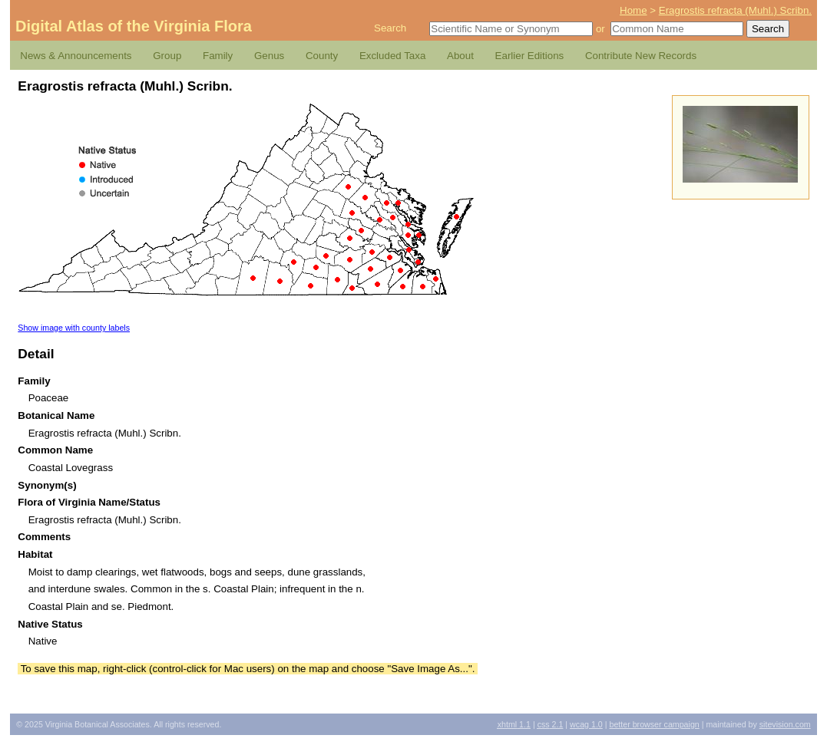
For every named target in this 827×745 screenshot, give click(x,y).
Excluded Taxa (392, 55)
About (460, 55)
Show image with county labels (74, 327)
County (322, 55)
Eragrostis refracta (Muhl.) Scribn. (735, 10)
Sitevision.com (785, 724)
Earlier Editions (529, 55)
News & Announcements (75, 55)
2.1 (551, 724)
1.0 (586, 724)
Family (218, 55)
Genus (269, 55)
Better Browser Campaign (654, 724)
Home (633, 10)
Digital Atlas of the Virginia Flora (133, 26)
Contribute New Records (640, 55)
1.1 (514, 724)
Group (167, 55)
